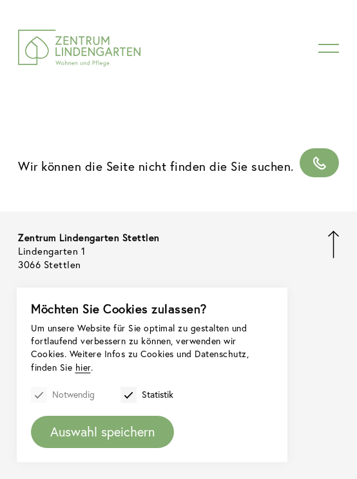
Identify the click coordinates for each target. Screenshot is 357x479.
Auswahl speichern (102, 431)
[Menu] (328, 48)
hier (83, 367)
